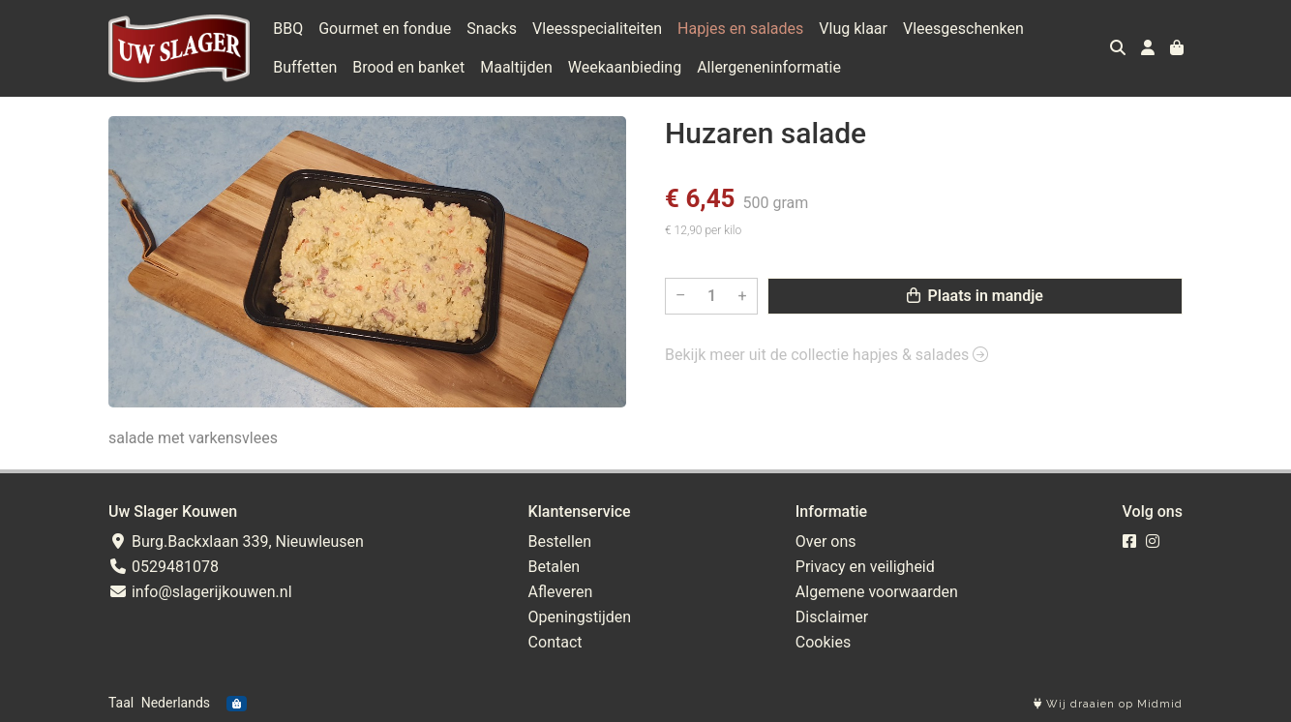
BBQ (288, 28)
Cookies (823, 642)
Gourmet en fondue (384, 28)
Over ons (826, 541)
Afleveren (560, 592)
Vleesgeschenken (963, 28)
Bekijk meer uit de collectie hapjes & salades (826, 355)
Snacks (491, 28)
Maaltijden (516, 67)
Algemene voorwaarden (877, 592)
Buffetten (305, 67)
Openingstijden (580, 617)
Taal (121, 702)
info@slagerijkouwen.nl (200, 592)
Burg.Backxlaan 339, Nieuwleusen (236, 541)
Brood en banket (408, 67)
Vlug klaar (853, 28)
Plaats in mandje (975, 295)
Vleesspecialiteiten (597, 28)
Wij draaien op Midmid (1108, 704)
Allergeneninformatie (769, 67)
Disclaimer (832, 617)
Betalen (554, 566)
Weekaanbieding (624, 67)
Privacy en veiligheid (865, 566)
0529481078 (163, 566)
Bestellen (560, 541)
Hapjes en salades (740, 28)
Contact (555, 642)
